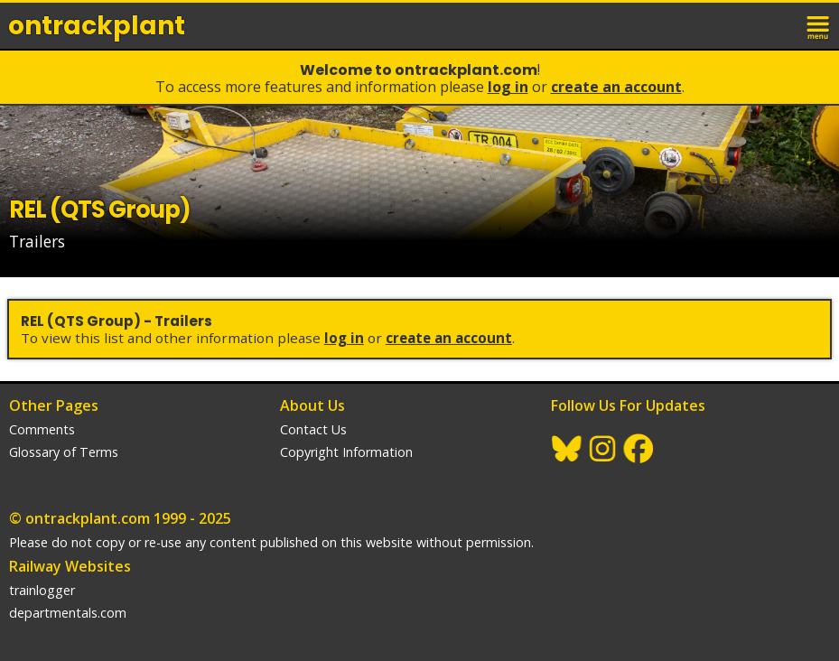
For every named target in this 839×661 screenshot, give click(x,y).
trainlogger (42, 590)
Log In (508, 87)
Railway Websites (70, 566)
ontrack (96, 25)
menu (819, 25)
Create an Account (616, 87)
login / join (779, 25)
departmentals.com (67, 612)
